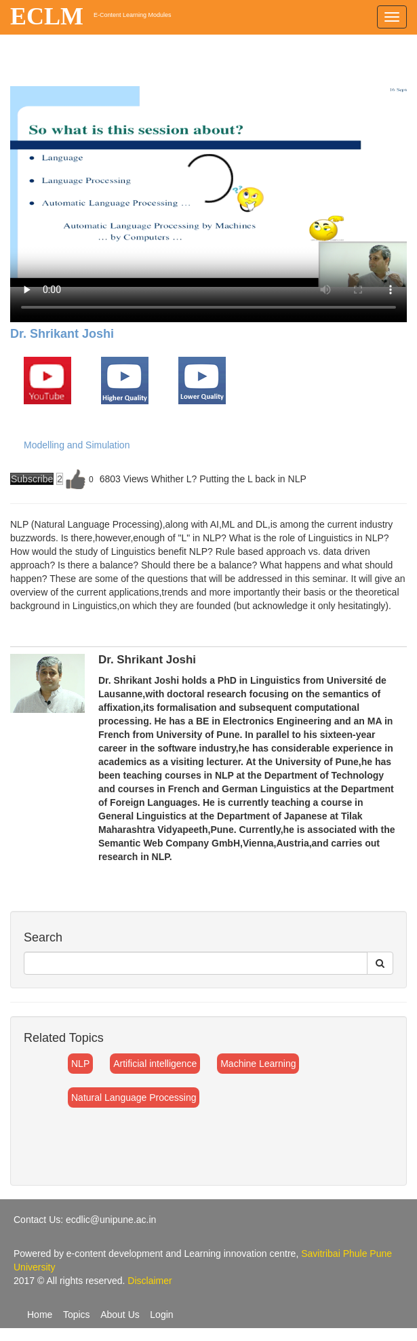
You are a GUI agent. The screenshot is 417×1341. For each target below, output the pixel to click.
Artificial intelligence (155, 1063)
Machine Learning (258, 1063)
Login (161, 1314)
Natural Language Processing (133, 1097)
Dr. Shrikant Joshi (62, 334)
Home (39, 1314)
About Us (120, 1314)
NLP (80, 1063)
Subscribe (32, 478)
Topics (76, 1314)
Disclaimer (149, 1280)
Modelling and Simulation (77, 445)
